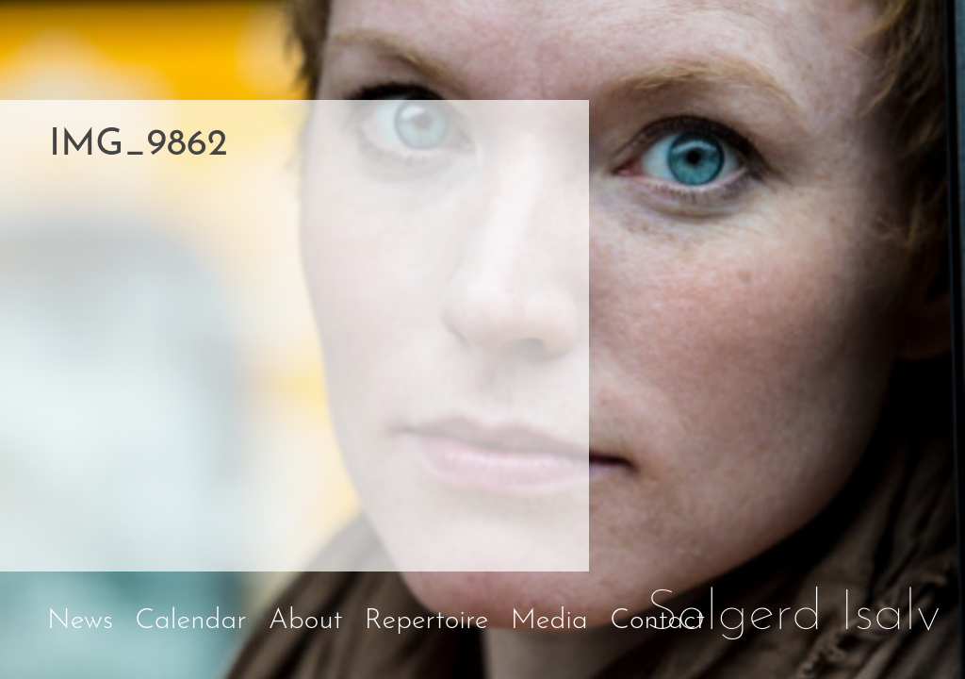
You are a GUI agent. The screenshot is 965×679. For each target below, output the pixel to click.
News (80, 621)
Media (549, 621)
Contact (657, 621)
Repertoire (427, 621)
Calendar (190, 621)
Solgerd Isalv (793, 615)
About (306, 621)
